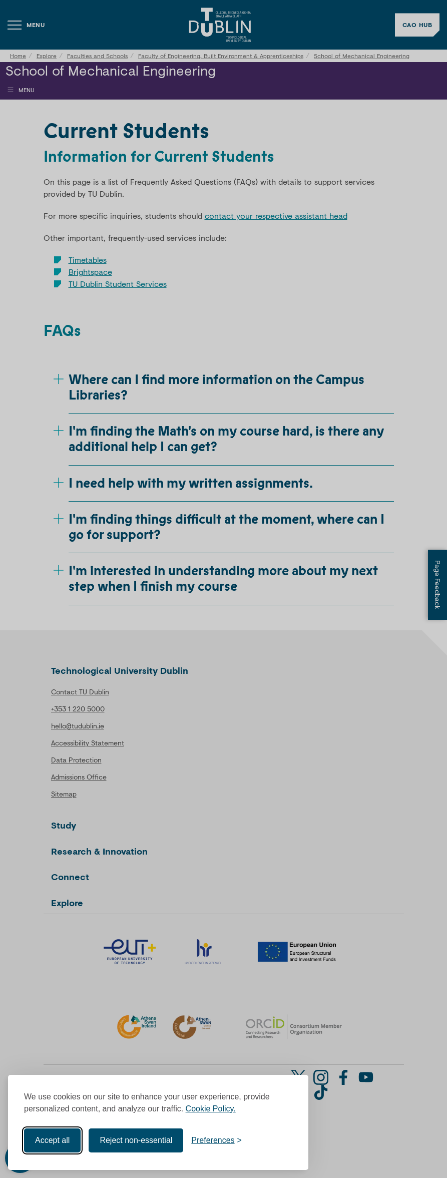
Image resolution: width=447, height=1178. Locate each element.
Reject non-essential (136, 1140)
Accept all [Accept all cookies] (52, 1140)
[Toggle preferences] (216, 1140)
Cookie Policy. (211, 1108)
